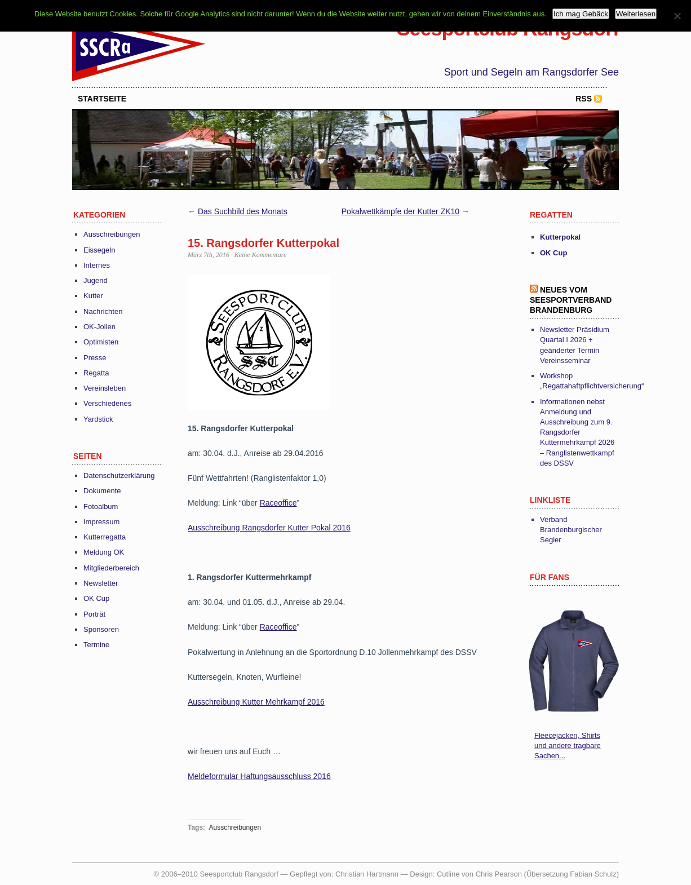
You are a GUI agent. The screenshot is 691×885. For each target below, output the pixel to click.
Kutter (93, 295)
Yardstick (98, 419)
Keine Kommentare (260, 255)
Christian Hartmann (366, 874)
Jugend (95, 280)
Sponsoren (101, 629)
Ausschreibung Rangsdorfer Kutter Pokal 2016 (269, 527)
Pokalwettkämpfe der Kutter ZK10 (400, 211)
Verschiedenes (107, 403)
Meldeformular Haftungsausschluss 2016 (259, 776)
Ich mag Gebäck (580, 14)
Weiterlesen (635, 14)
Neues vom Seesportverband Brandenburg (571, 300)
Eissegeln (99, 250)
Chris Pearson (499, 874)
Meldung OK (103, 552)
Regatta (96, 373)
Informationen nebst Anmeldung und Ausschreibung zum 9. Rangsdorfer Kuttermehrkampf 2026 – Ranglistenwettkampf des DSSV (577, 432)
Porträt (94, 614)
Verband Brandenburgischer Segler (571, 529)
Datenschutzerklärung (118, 475)
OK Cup (96, 598)
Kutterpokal (560, 237)
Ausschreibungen (111, 234)
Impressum (101, 521)
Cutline (448, 874)
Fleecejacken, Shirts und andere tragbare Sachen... (567, 745)
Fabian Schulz (593, 874)
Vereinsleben (104, 388)
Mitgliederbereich (111, 568)
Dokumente (102, 490)
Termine (96, 644)
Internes (96, 265)
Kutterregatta (104, 537)
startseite (102, 98)
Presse (94, 357)
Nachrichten (102, 311)
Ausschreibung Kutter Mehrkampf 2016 (256, 701)
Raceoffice (278, 502)
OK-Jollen (99, 326)
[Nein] (677, 15)
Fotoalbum (100, 506)
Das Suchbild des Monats (242, 211)
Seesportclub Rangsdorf (508, 28)
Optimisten (100, 342)
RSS (583, 98)
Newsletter (100, 583)
